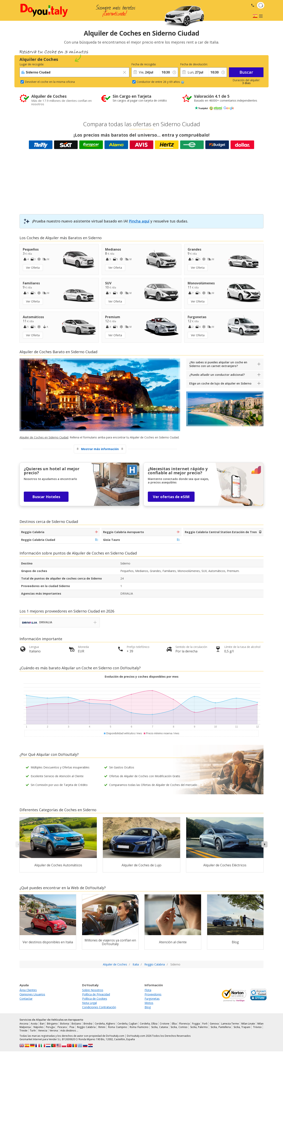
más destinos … (69, 1030)
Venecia (42, 1030)
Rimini (101, 1027)
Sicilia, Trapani (242, 1027)
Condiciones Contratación (99, 1007)
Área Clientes (28, 990)
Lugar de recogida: (32, 64)
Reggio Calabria (86, 1027)
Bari (42, 1023)
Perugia (50, 1027)
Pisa (72, 1027)
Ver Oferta (33, 268)
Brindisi (88, 1023)
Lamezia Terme (230, 1023)
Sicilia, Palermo (199, 1027)
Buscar (246, 72)
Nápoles (38, 1027)
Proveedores (153, 994)
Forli (204, 1023)
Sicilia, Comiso (179, 1027)
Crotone (164, 1023)
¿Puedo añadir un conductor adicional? (217, 375)
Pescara (62, 1027)
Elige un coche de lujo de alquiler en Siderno (220, 383)
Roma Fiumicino (139, 1027)
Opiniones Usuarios (32, 994)
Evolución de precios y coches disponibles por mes (142, 676)
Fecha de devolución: (194, 64)
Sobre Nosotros (92, 990)
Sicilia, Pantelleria (221, 1027)
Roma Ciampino (117, 1027)
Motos (149, 1003)
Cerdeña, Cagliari (127, 1023)
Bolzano (76, 1023)
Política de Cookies (94, 998)
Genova (214, 1023)
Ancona (24, 1023)
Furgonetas (152, 998)
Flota (148, 990)
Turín (33, 1030)
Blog (148, 1007)
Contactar (26, 998)
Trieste (23, 1030)
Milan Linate (248, 1023)
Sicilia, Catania (159, 1027)
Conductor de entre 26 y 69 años (160, 82)
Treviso (257, 1027)
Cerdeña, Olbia (148, 1023)
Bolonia (64, 1023)
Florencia (184, 1023)
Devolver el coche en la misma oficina (50, 82)
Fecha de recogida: (143, 64)
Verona (54, 1030)
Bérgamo (52, 1023)
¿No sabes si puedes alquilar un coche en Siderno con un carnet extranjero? (218, 364)
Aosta (34, 1023)
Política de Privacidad (96, 994)
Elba (174, 1023)
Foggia (196, 1023)
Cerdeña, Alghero (105, 1023)
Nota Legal (89, 1003)
